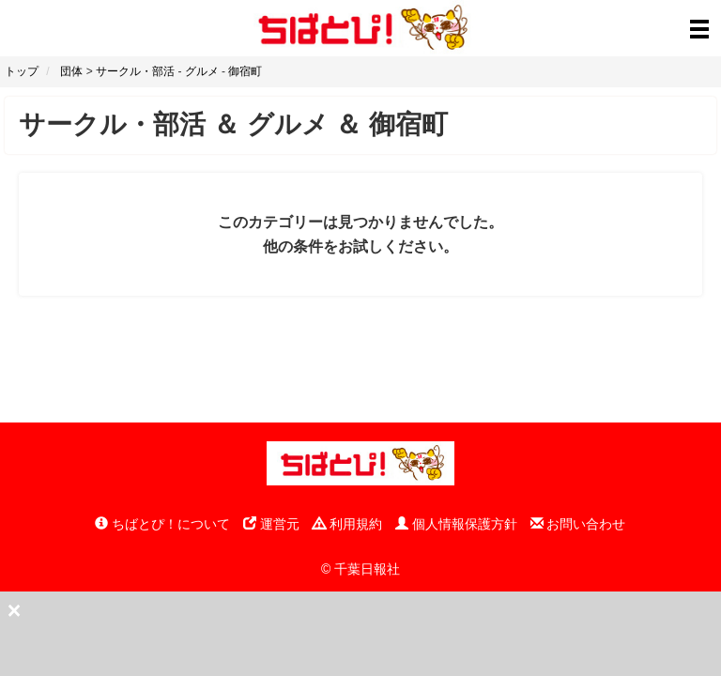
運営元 (271, 523)
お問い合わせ (578, 523)
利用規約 (347, 523)
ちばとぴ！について (162, 523)
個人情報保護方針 (456, 523)
